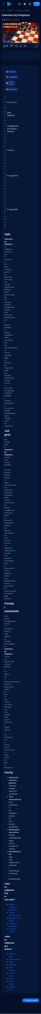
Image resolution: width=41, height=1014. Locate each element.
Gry (3, 11)
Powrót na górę (31, 1000)
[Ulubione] (16, 46)
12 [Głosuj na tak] (5, 46)
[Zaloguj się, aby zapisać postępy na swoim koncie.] (21, 46)
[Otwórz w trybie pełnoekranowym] (36, 46)
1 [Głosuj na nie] (11, 46)
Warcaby (10, 11)
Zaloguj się (36, 4)
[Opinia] (25, 46)
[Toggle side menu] (2, 4)
